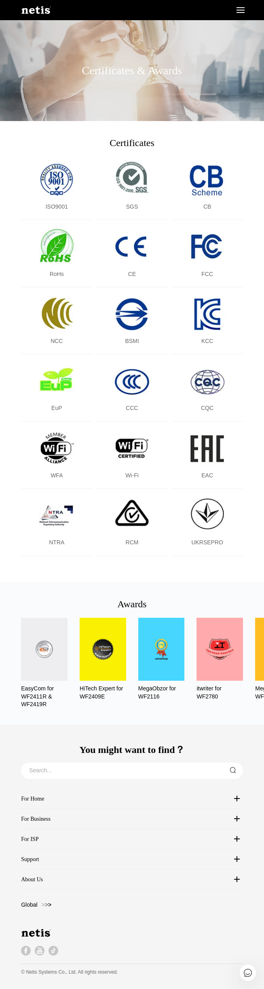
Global (29, 904)
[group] (44, 663)
